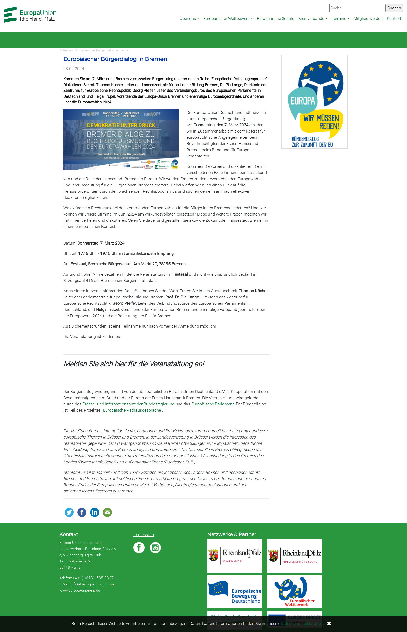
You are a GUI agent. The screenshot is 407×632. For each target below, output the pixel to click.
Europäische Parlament (212, 403)
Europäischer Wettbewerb (226, 18)
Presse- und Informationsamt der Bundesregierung (128, 403)
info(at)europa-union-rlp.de (92, 584)
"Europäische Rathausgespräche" (132, 410)
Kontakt (394, 18)
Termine (338, 18)
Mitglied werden (368, 18)
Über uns (188, 18)
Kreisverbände (311, 18)
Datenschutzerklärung (301, 623)
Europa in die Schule (275, 18)
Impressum (143, 534)
